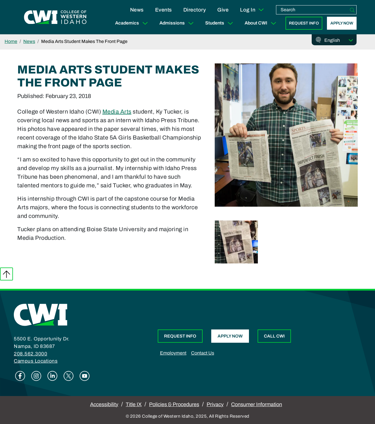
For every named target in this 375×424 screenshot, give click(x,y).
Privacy (215, 404)
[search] (312, 9)
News (137, 10)
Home (11, 41)
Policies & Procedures (174, 404)
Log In (252, 9)
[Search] (352, 10)
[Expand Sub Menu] (145, 23)
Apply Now (341, 23)
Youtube (84, 376)
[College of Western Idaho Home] (55, 17)
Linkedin (52, 376)
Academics (132, 23)
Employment (173, 352)
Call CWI (274, 336)
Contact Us (202, 352)
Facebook (20, 376)
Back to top (6, 273)
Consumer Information (256, 404)
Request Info (304, 23)
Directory (194, 10)
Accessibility (104, 404)
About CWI (262, 23)
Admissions (177, 23)
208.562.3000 (30, 354)
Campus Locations (36, 361)
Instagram (36, 376)
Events (163, 10)
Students (220, 23)
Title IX (134, 404)
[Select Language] (338, 40)
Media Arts (117, 111)
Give (223, 10)
